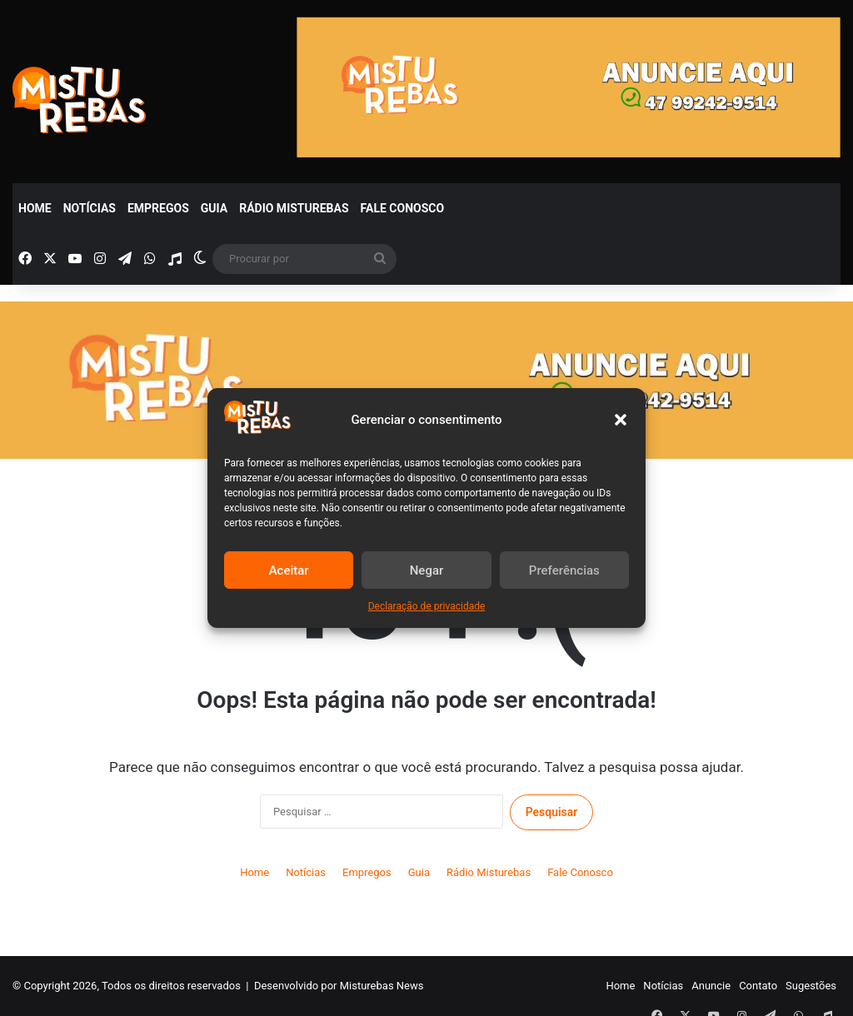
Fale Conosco (403, 208)
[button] (620, 419)
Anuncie (711, 985)
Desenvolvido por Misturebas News (339, 985)
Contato (758, 985)
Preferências (564, 570)
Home (35, 208)
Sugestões (811, 985)
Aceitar (289, 570)
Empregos (158, 208)
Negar (427, 570)
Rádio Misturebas (293, 208)
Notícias (89, 208)
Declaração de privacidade (427, 606)
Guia (214, 208)
